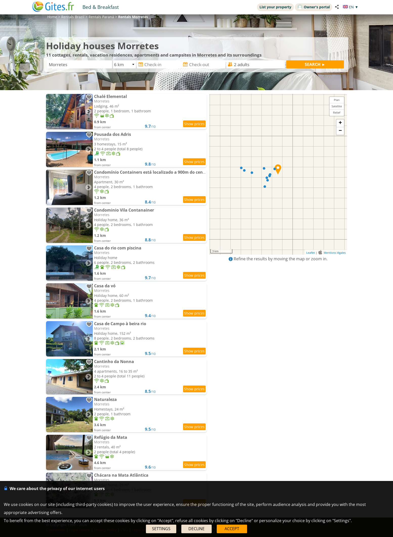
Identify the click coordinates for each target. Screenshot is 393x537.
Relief (336, 112)
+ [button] (340, 123)
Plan (337, 100)
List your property (275, 7)
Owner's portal (313, 6)
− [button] (340, 131)
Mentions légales (335, 252)
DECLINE (196, 528)
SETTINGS (161, 528)
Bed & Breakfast (100, 7)
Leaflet (310, 252)
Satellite (337, 106)
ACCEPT (232, 528)
